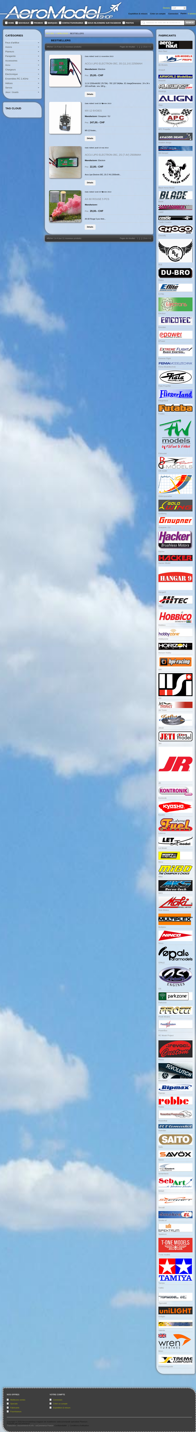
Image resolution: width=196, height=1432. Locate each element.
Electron (161, 313)
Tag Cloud (13, 108)
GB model (162, 471)
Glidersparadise (165, 496)
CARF (161, 212)
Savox (161, 1160)
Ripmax (161, 1093)
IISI (159, 698)
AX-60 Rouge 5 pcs (97, 199)
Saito (160, 1147)
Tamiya (161, 1283)
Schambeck (163, 1174)
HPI (160, 670)
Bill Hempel (163, 153)
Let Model (162, 848)
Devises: (166, 8)
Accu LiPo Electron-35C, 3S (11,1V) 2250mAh (113, 63)
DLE (160, 264)
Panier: (184, 13)
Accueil (50, 33)
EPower (161, 341)
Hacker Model (164, 563)
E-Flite (161, 294)
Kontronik (162, 798)
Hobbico (161, 625)
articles (192, 14)
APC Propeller (164, 129)
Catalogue (62, 33)
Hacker (161, 551)
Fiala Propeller (164, 386)
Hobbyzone (163, 639)
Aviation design (164, 142)
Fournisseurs (15, 1411)
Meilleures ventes (17, 1400)
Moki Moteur (163, 910)
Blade (160, 201)
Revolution (163, 1081)
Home (11, 23)
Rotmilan (162, 1130)
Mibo (160, 877)
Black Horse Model (166, 188)
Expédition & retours (61, 1408)
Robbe (161, 1107)
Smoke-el (162, 1220)
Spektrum (162, 1234)
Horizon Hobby (164, 653)
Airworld (161, 80)
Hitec (160, 606)
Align (160, 105)
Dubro (161, 280)
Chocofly (162, 235)
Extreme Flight (164, 358)
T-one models (164, 1255)
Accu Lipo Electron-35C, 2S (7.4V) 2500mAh (113, 154)
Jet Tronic (162, 710)
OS (159, 989)
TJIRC (161, 1288)
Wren (160, 1351)
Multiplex (162, 927)
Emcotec (162, 327)
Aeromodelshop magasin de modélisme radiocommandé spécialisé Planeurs (54, 1422)
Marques (52, 23)
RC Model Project (165, 1035)
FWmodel (162, 453)
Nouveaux (24, 23)
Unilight (161, 1316)
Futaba (161, 414)
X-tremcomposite (165, 1366)
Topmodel (162, 1303)
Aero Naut (162, 51)
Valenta (161, 1330)
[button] (90, 94)
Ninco (160, 943)
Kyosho (161, 815)
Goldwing (162, 513)
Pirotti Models (164, 1017)
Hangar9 (162, 592)
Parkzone (162, 1002)
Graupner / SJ (164, 527)
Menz (160, 862)
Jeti (159, 743)
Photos (130, 23)
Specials (14, 1404)
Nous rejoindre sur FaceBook (104, 23)
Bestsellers (77, 33)
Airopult (161, 70)
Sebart (161, 1191)
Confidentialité (61, 1425)
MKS (160, 893)
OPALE (161, 963)
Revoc (161, 1060)
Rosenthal (162, 1121)
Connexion (57, 1400)
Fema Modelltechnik (167, 367)
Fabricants (14, 1408)
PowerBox (162, 1030)
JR (159, 783)
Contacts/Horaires (72, 23)
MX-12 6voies (93, 110)
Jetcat (161, 728)
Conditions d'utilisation (79, 1425)
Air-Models (163, 65)
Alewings (162, 91)
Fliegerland (163, 401)
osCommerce (24, 1424)
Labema (161, 833)
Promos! (38, 23)
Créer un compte (60, 1404)
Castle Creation (165, 222)
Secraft (161, 1207)
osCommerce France (44, 1425)
